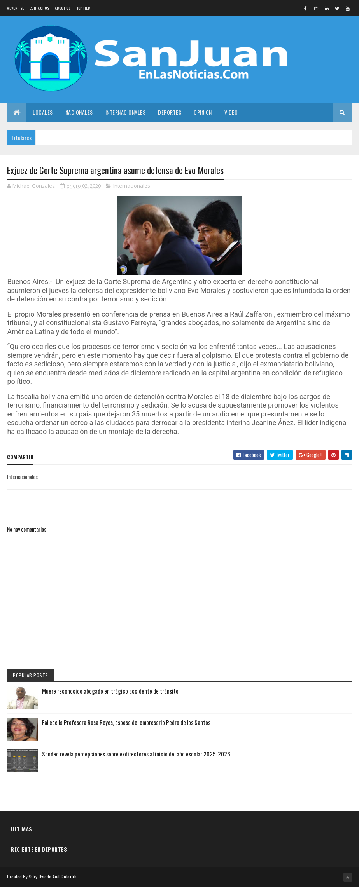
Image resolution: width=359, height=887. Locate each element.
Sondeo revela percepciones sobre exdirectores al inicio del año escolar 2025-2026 (136, 753)
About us (62, 8)
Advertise (15, 8)
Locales (43, 112)
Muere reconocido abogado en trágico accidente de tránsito (110, 691)
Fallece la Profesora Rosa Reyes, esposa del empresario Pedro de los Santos (126, 722)
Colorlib (68, 876)
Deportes (169, 112)
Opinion (203, 112)
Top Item (84, 8)
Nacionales (79, 112)
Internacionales (125, 112)
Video (231, 112)
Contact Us (39, 8)
